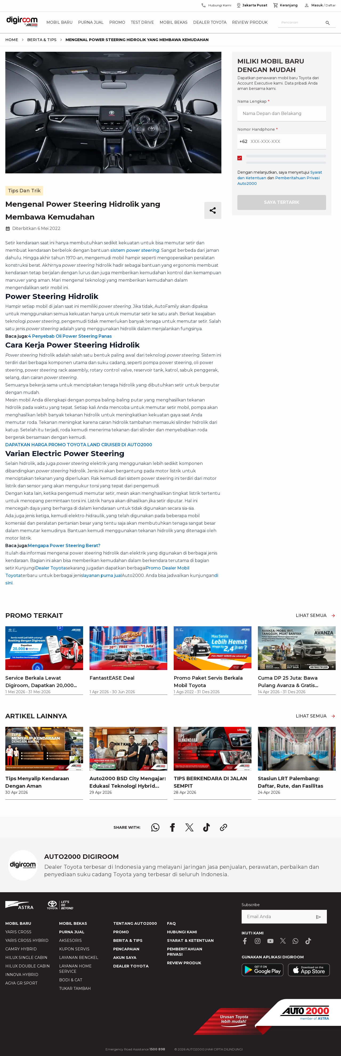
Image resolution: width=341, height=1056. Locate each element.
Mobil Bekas (174, 22)
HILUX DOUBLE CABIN (27, 966)
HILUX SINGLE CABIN (26, 957)
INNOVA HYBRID (21, 974)
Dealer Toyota (209, 22)
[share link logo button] (223, 827)
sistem (134, 250)
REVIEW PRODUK (184, 963)
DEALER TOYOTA (131, 966)
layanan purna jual (102, 575)
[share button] (212, 210)
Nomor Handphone (257, 129)
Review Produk (249, 22)
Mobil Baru (59, 22)
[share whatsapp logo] (155, 827)
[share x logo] (189, 827)
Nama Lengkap (253, 101)
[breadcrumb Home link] (11, 39)
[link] (44, 763)
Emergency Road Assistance (135, 1049)
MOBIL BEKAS (73, 923)
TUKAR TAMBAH (75, 988)
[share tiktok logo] (206, 827)
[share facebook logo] (172, 827)
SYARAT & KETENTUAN (190, 940)
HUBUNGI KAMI (182, 932)
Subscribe (251, 904)
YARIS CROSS (18, 932)
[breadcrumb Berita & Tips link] (40, 39)
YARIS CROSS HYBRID (26, 940)
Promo (117, 22)
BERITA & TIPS (128, 940)
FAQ (171, 923)
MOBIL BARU (18, 923)
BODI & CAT (70, 980)
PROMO (121, 932)
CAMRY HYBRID (21, 949)
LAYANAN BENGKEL (78, 957)
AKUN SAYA (124, 957)
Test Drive (142, 22)
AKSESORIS (70, 940)
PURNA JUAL (71, 932)
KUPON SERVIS (74, 949)
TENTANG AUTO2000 (135, 923)
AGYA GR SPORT (21, 983)
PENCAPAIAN (126, 949)
